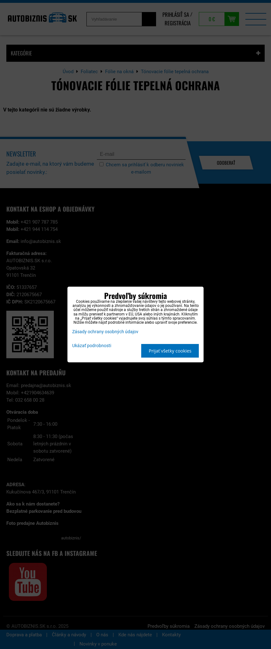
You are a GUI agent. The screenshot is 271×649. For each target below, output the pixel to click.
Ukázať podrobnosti (91, 345)
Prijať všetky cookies (170, 351)
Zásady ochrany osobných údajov (105, 331)
